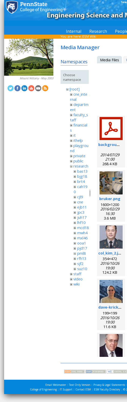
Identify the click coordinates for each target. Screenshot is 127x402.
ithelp (78, 140)
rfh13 (81, 258)
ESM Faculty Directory (107, 389)
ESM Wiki (89, 36)
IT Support (66, 389)
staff (77, 273)
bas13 (82, 171)
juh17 (81, 217)
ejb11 (82, 207)
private (79, 155)
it (74, 135)
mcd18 (83, 227)
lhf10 (81, 222)
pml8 (81, 253)
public (78, 160)
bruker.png (109, 198)
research (80, 166)
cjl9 (80, 196)
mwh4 (82, 232)
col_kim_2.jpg (110, 253)
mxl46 (82, 237)
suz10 (82, 268)
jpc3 (80, 212)
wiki (76, 284)
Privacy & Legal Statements (109, 385)
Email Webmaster (55, 385)
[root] (75, 89)
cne (80, 201)
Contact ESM (83, 389)
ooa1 (81, 243)
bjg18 (82, 176)
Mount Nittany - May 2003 (36, 78)
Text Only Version (79, 385)
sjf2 (80, 263)
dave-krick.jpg (111, 307)
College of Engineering (43, 389)
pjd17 (82, 248)
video (78, 278)
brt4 (81, 181)
